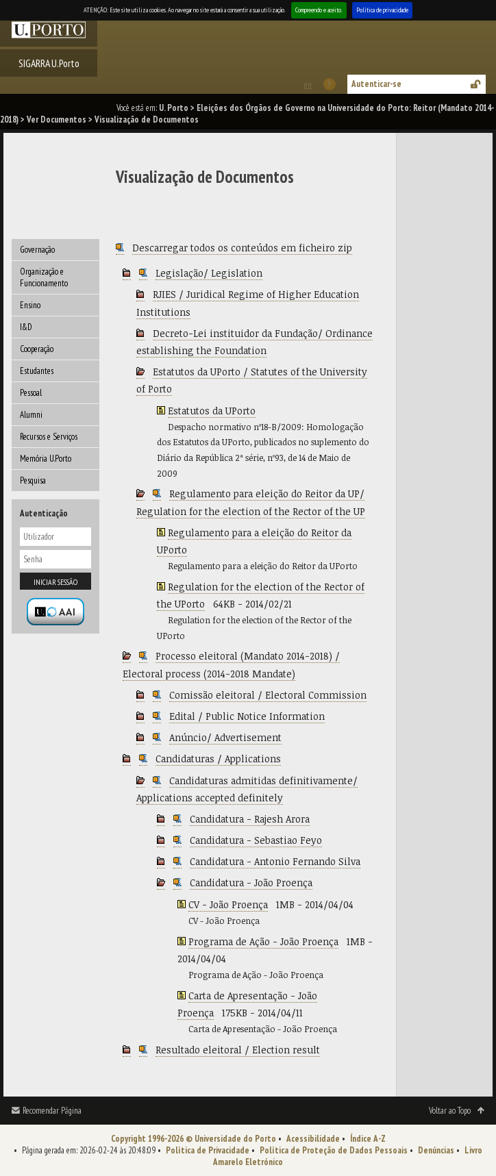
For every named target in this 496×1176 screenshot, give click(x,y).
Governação (37, 249)
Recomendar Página (52, 1110)
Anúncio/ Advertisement (225, 737)
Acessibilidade (313, 1138)
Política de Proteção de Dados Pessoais (334, 1150)
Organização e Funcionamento (44, 277)
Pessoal (31, 393)
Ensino (30, 305)
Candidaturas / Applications (218, 758)
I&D (26, 327)
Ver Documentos (56, 119)
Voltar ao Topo (450, 1110)
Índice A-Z (368, 1138)
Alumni (31, 415)
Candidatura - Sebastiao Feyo (256, 840)
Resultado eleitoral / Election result (238, 1049)
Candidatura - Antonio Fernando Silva (275, 861)
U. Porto (173, 108)
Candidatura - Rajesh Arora (250, 818)
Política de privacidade (382, 9)
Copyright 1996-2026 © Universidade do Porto (193, 1138)
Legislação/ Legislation (209, 272)
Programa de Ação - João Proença (263, 941)
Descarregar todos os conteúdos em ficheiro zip (242, 247)
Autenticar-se (376, 84)
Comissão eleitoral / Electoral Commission (268, 694)
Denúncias (436, 1150)
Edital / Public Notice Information (247, 716)
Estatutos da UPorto (212, 410)
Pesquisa (33, 480)
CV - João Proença (228, 904)
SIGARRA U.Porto (48, 63)
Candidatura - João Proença (251, 882)
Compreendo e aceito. (319, 9)
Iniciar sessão (55, 582)
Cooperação (36, 349)
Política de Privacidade (207, 1150)
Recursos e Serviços (48, 436)
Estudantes (36, 371)
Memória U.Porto (45, 458)
